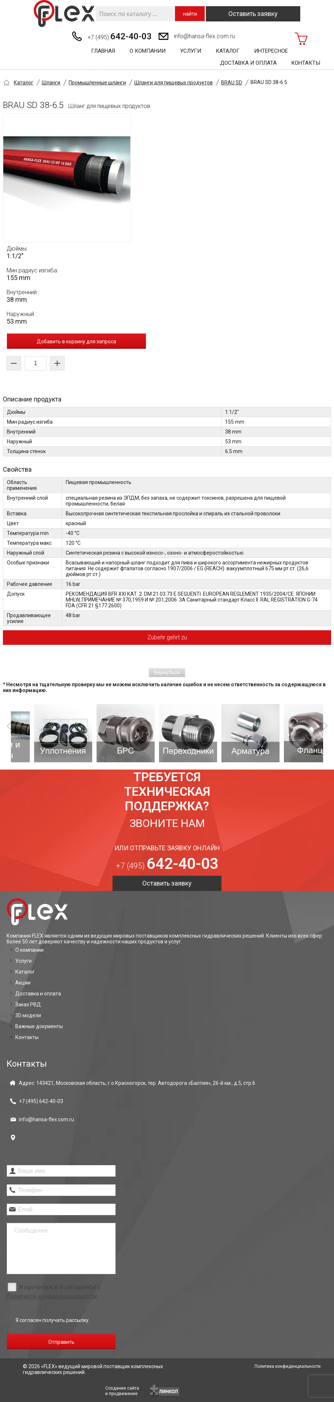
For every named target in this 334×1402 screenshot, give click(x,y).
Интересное (271, 51)
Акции (22, 983)
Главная (103, 51)
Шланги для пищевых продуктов (173, 82)
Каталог (228, 51)
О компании (148, 51)
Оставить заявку (253, 13)
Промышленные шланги (97, 82)
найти (190, 14)
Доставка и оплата (248, 63)
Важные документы (39, 1026)
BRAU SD (231, 82)
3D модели (28, 1015)
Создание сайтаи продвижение (122, 1391)
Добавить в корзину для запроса (76, 341)
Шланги (51, 82)
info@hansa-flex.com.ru (204, 36)
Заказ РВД (28, 1004)
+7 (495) (119, 36)
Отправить (61, 1342)
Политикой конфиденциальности (52, 1296)
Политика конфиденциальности (287, 1366)
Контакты (305, 63)
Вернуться (167, 672)
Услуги (190, 51)
